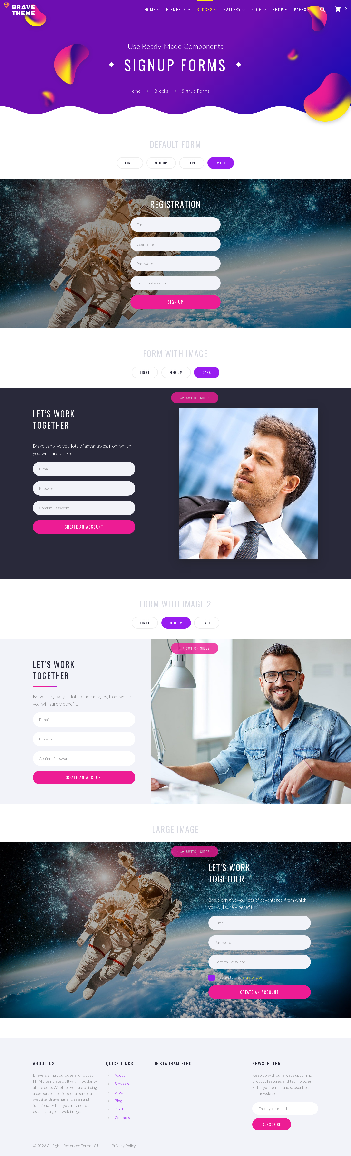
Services (122, 1083)
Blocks (205, 9)
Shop (278, 9)
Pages (300, 9)
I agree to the (235, 977)
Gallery (232, 9)
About (120, 1075)
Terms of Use (251, 977)
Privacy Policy (124, 1145)
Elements (176, 9)
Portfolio (122, 1109)
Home (150, 9)
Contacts (122, 1117)
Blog (256, 9)
